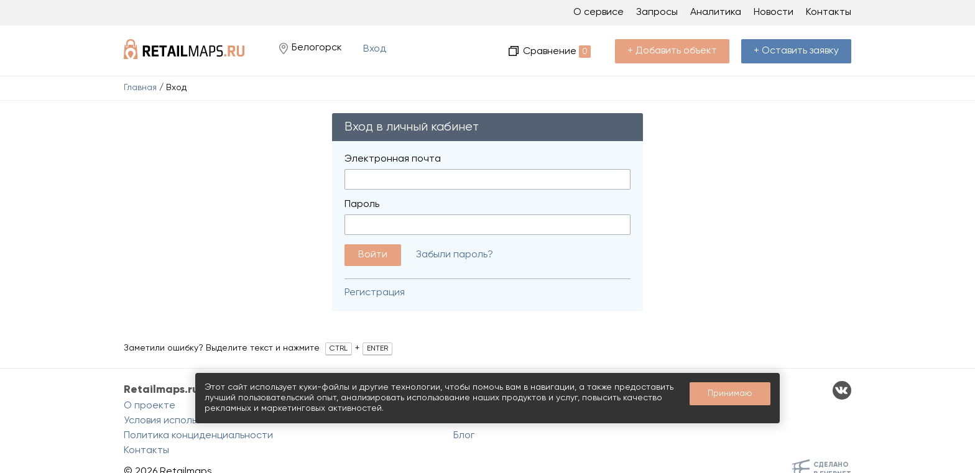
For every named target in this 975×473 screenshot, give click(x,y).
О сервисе (598, 12)
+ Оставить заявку (796, 51)
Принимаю (730, 393)
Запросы (657, 12)
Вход (374, 49)
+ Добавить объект (672, 51)
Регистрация (374, 293)
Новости (773, 12)
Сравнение (556, 52)
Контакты (828, 12)
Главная (140, 87)
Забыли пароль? (454, 255)
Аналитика (715, 12)
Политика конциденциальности (198, 436)
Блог (463, 436)
